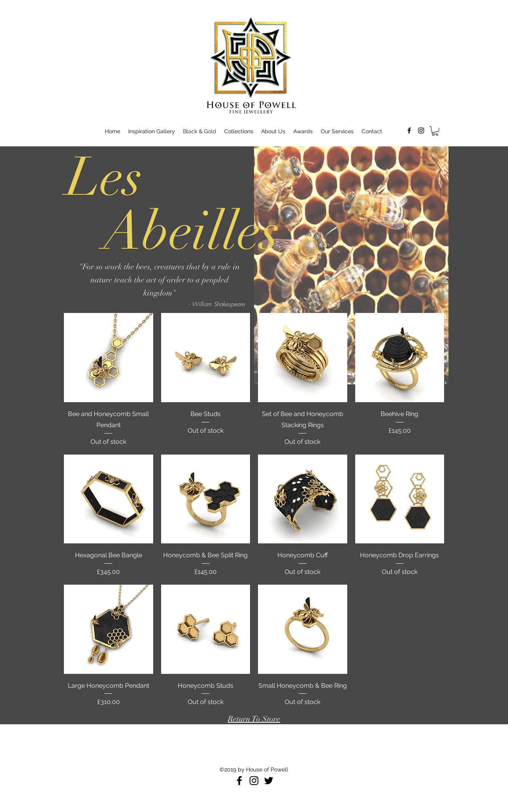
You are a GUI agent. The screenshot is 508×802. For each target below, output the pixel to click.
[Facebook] (239, 781)
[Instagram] (254, 781)
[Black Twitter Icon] (269, 781)
